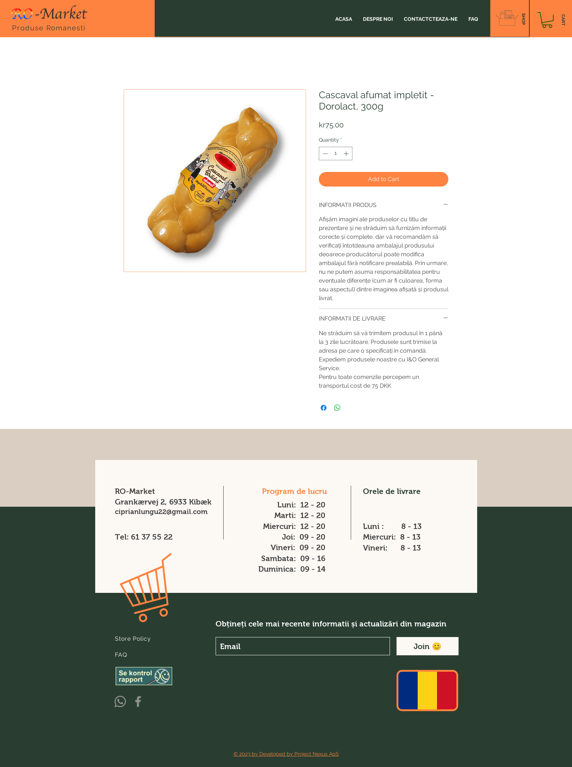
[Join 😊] (428, 646)
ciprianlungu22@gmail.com (161, 511)
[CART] (563, 20)
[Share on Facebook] (323, 407)
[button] (547, 20)
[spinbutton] (335, 153)
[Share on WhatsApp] (337, 407)
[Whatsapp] (120, 701)
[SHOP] (523, 19)
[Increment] (346, 153)
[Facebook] (138, 701)
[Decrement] (324, 153)
